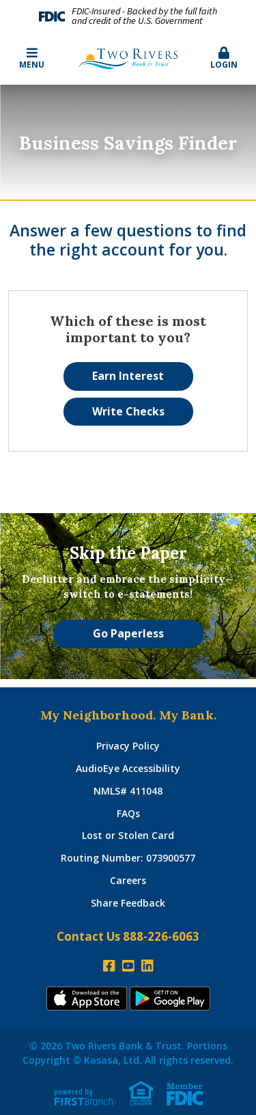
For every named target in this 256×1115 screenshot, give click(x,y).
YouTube (128, 966)
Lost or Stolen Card (128, 835)
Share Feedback (128, 902)
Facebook (109, 966)
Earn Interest (128, 375)
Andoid (170, 998)
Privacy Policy (128, 745)
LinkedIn (147, 966)
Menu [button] (32, 58)
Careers (128, 880)
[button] (224, 59)
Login (224, 58)
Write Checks (128, 411)
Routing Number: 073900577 (128, 857)
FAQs (128, 813)
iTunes (86, 998)
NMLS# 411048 (128, 790)
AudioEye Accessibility (128, 768)
